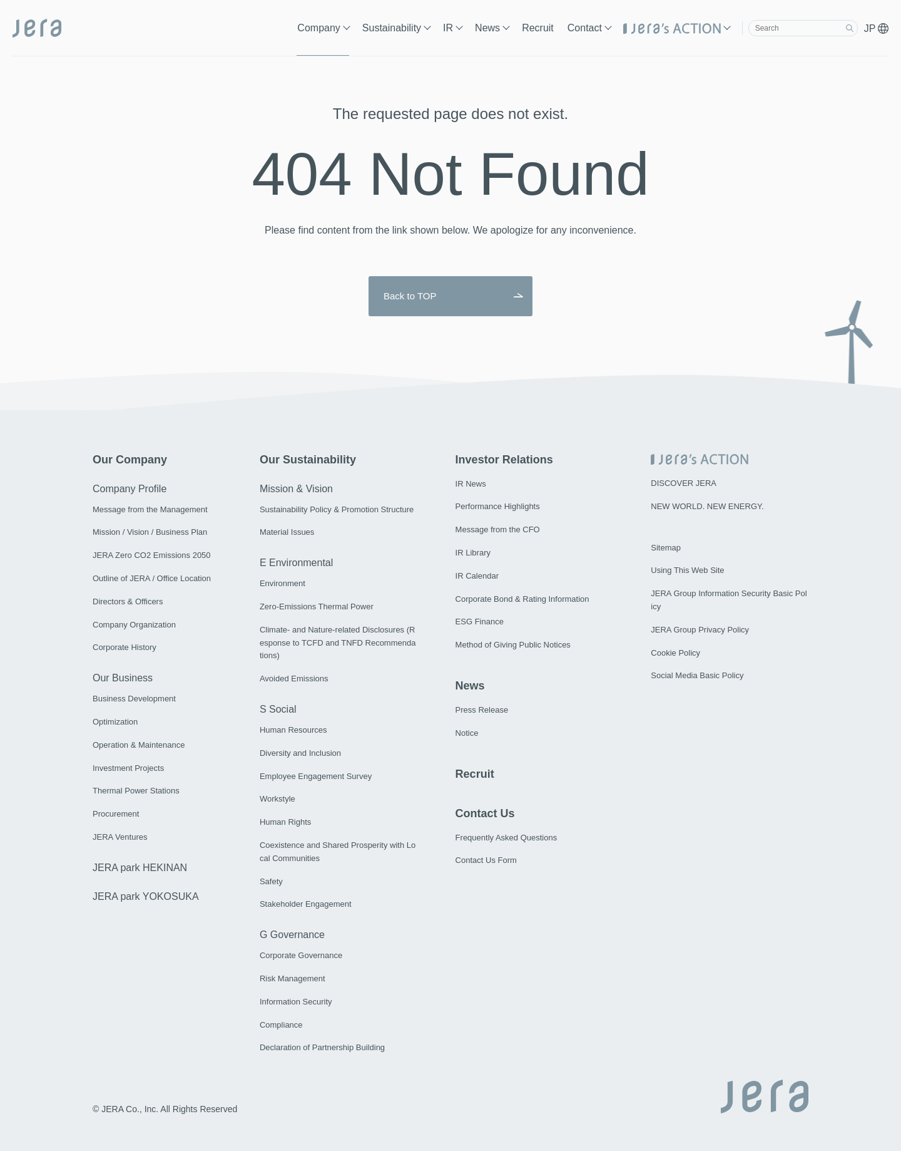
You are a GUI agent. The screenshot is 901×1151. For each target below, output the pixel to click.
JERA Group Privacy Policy (700, 629)
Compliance (281, 1025)
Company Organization (134, 624)
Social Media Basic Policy (697, 675)
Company (318, 28)
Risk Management (292, 978)
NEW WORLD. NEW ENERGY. (707, 506)
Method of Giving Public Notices (513, 644)
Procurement (116, 813)
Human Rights (285, 822)
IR (448, 28)
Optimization (115, 721)
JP (876, 28)
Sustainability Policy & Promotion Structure (337, 509)
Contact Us (485, 813)
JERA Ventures (120, 837)
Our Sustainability (308, 459)
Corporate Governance (301, 955)
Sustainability (391, 28)
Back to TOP (410, 296)
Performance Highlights (498, 506)
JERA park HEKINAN (140, 867)
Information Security (296, 1001)
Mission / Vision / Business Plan (150, 532)
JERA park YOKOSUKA (146, 896)
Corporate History (124, 647)
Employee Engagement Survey (316, 776)
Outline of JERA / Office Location (152, 578)
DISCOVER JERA (683, 483)
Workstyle (277, 798)
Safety (271, 881)
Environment (282, 583)
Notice (467, 733)
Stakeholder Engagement (306, 904)
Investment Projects (128, 768)
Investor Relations (504, 459)
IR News (471, 483)
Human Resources (293, 730)
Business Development (134, 698)
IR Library (473, 552)
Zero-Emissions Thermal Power (317, 606)
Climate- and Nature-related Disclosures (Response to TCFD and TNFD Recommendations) (338, 643)
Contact (585, 28)
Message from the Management (150, 509)
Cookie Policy (675, 653)
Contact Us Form (486, 860)
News (487, 28)
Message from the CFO (498, 529)
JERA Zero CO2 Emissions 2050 (152, 555)
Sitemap (666, 547)
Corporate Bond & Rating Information (522, 599)
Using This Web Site (687, 570)
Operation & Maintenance (139, 745)
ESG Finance (480, 621)
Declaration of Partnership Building (322, 1047)
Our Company (130, 459)
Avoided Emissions (294, 678)
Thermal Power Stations (136, 790)
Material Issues (287, 532)
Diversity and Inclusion (300, 753)
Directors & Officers (128, 601)
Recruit (538, 28)
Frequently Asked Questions (506, 837)
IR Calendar (477, 576)
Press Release (482, 710)
